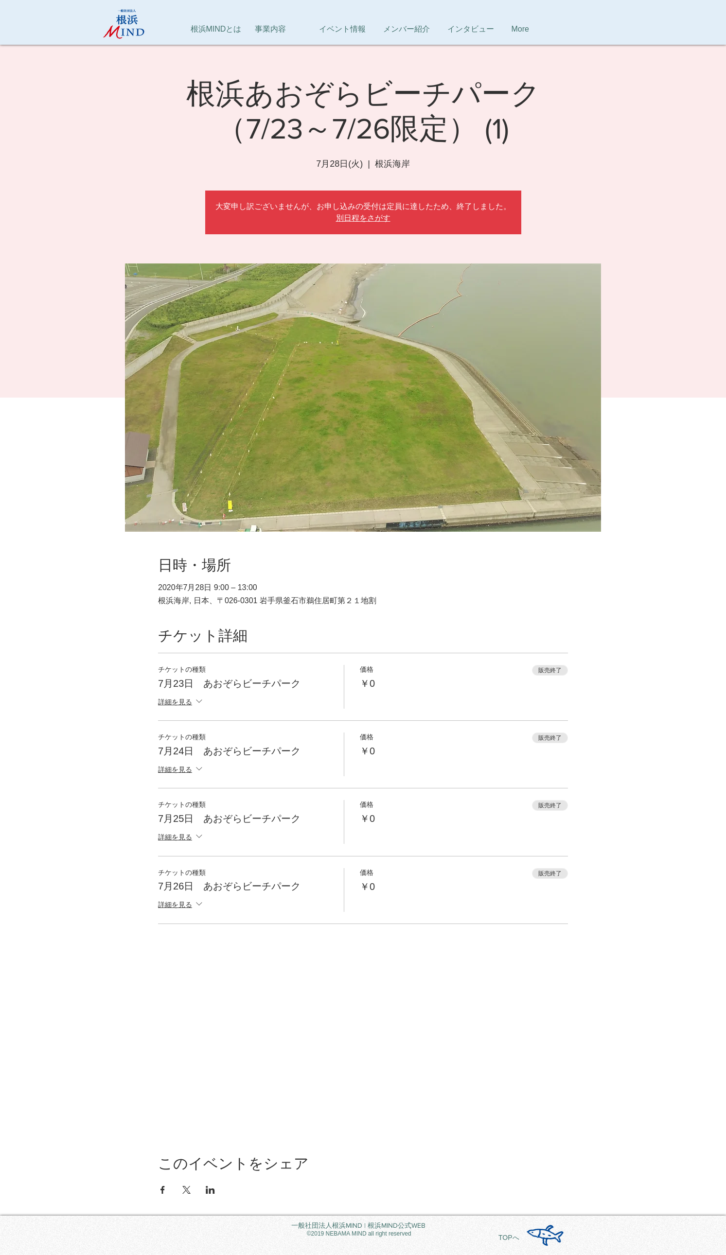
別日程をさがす (363, 218)
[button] (539, 29)
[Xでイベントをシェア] (186, 1190)
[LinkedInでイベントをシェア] (210, 1190)
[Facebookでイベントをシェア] (162, 1190)
